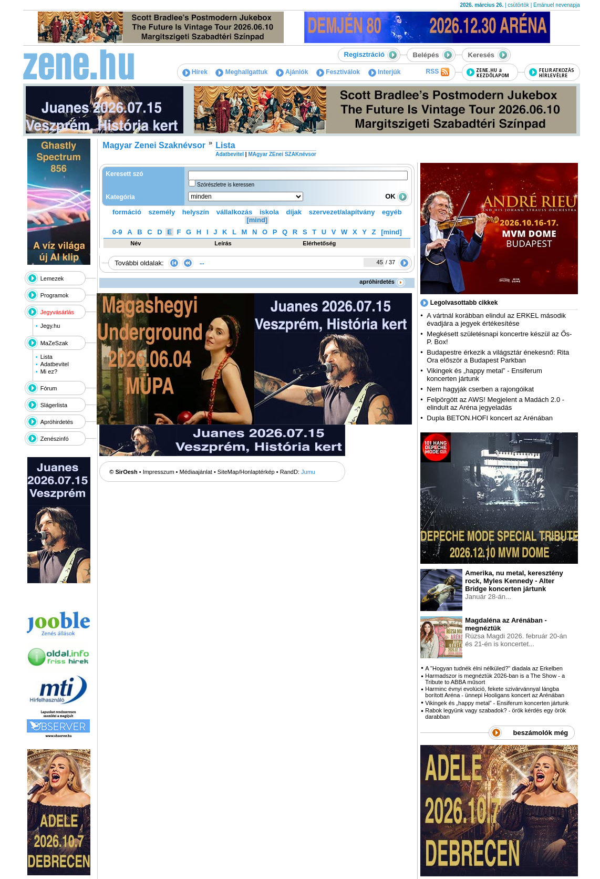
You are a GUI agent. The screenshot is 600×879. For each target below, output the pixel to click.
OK (396, 196)
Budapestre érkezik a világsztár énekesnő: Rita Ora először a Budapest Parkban (498, 356)
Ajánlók (292, 72)
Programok (54, 295)
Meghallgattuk (241, 72)
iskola (269, 212)
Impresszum (158, 472)
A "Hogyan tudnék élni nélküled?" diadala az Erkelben (494, 668)
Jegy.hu (50, 326)
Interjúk (384, 72)
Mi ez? (48, 371)
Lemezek (52, 278)
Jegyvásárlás (57, 312)
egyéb (392, 212)
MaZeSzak (54, 343)
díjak (294, 212)
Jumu (308, 472)
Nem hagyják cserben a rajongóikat (480, 389)
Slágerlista (53, 405)
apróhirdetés (382, 281)
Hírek (195, 72)
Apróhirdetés (56, 422)
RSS (437, 72)
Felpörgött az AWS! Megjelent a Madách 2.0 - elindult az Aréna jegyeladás (495, 403)
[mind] (256, 220)
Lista (46, 357)
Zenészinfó (54, 439)
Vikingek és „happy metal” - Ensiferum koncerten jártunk (496, 703)
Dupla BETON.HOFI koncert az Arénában (490, 418)
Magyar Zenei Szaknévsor (153, 145)
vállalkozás (234, 212)
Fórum (48, 388)
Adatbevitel (54, 364)
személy (162, 212)
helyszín (195, 212)
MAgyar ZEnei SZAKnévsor (282, 154)
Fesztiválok (338, 72)
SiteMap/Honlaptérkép (246, 472)
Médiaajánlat (196, 472)
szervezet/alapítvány (342, 212)
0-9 (117, 232)
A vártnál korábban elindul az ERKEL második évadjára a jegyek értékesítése (496, 319)
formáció (126, 212)
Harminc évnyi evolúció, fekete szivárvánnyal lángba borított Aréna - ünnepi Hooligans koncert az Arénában (494, 692)
